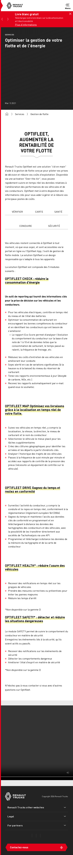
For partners (15, 825)
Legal (11, 816)
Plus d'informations (26, 24)
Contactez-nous (19, 847)
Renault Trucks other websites (26, 807)
